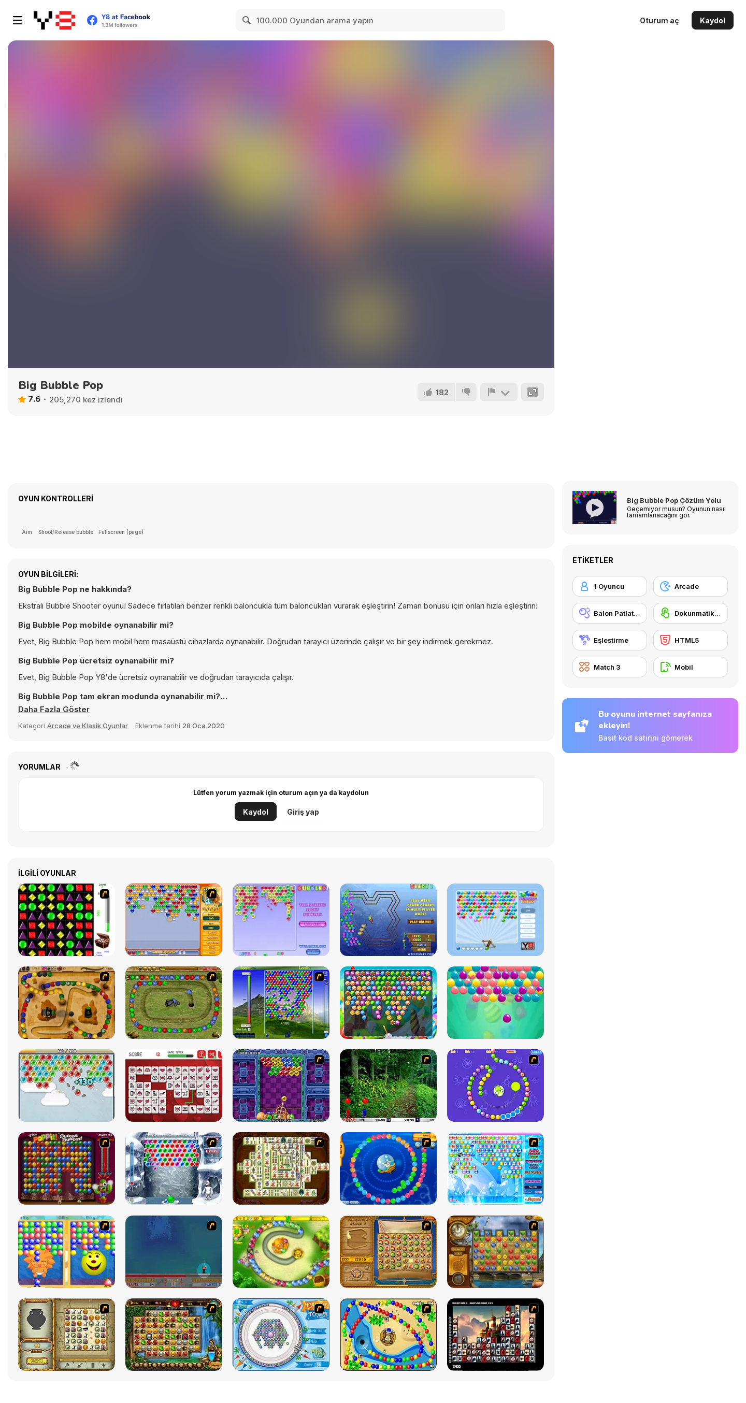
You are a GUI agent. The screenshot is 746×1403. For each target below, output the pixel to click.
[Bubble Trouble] (173, 1252)
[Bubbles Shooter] (495, 920)
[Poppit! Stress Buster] (66, 1168)
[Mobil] (690, 667)
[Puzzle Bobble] (281, 1085)
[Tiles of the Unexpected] (495, 1334)
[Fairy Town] (281, 1334)
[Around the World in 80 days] (495, 1252)
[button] (54, 709)
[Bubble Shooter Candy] (388, 1002)
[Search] (247, 20)
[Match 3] (609, 667)
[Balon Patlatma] (609, 613)
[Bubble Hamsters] (66, 1085)
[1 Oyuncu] (609, 586)
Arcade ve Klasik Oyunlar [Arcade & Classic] (87, 725)
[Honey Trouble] (281, 1252)
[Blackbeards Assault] (66, 1002)
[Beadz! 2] (388, 920)
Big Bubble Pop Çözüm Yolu (674, 500)
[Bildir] (499, 392)
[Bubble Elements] (495, 1168)
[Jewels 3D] (66, 920)
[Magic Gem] (66, 1252)
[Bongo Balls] (388, 1334)
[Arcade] (690, 586)
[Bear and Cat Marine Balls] (388, 1168)
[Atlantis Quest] (66, 1334)
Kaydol (712, 20)
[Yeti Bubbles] (173, 1168)
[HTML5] (690, 640)
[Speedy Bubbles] (173, 920)
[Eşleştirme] (609, 640)
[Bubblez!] (281, 920)
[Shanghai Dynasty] (281, 1168)
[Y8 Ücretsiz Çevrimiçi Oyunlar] (54, 20)
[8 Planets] (495, 1085)
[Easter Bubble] (495, 1002)
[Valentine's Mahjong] (173, 1085)
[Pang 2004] (388, 1085)
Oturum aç (659, 20)
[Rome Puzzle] (173, 1334)
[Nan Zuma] (173, 1002)
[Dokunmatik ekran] (690, 613)
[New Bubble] (281, 1002)
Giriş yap (303, 811)
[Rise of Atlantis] (388, 1252)
